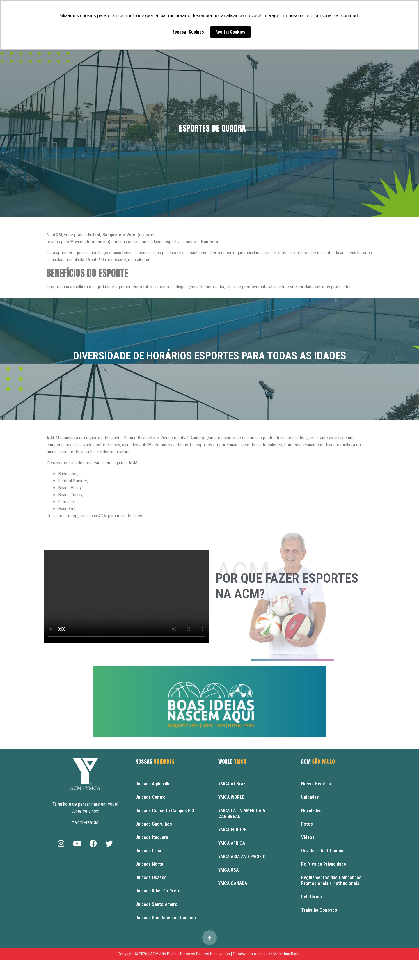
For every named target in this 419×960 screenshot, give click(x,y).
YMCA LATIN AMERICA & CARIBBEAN (241, 813)
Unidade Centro (150, 797)
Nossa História (316, 784)
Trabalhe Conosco (319, 910)
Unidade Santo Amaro (156, 904)
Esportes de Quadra (212, 128)
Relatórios (311, 896)
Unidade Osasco (151, 877)
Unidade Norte (149, 864)
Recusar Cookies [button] (188, 32)
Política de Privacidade (323, 864)
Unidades (310, 797)
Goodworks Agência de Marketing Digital (267, 954)
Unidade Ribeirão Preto (157, 891)
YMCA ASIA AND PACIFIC (242, 856)
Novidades (311, 810)
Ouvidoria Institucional (323, 850)
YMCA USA (228, 870)
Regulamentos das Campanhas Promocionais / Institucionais (331, 880)
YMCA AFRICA (231, 843)
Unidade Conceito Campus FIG (164, 810)
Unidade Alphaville (153, 784)
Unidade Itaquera (151, 837)
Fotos (307, 824)
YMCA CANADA (232, 883)
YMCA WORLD (231, 797)
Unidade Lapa (148, 850)
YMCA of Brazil (233, 784)
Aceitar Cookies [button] (230, 32)
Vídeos (308, 837)
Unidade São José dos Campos (165, 917)
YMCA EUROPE (232, 830)
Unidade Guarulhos (153, 824)
